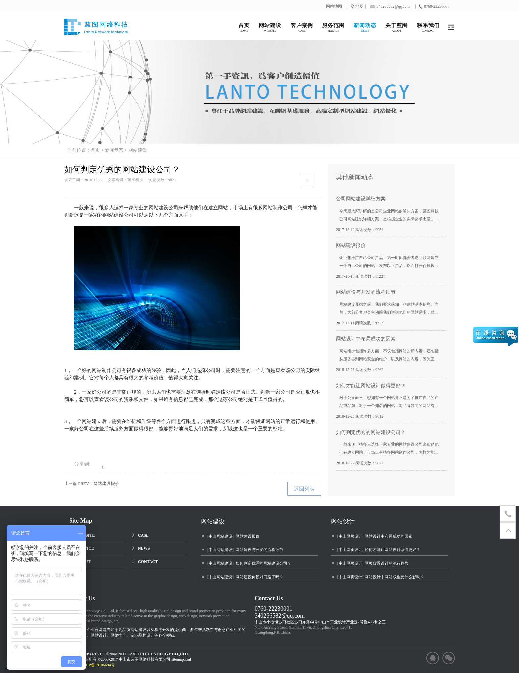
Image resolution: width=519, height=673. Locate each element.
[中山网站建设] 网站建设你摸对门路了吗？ (245, 577)
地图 (359, 6)
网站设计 (343, 521)
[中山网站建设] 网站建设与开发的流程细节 (245, 549)
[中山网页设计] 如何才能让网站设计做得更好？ (378, 549)
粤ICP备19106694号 (101, 665)
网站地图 (334, 6)
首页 (95, 150)
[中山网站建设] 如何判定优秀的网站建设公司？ (249, 563)
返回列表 (304, 489)
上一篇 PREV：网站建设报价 (91, 483)
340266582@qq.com (280, 615)
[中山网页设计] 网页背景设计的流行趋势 (372, 563)
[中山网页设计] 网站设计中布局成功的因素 (374, 536)
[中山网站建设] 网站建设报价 (233, 536)
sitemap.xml (181, 659)
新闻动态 (114, 150)
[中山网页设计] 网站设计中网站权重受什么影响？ (380, 577)
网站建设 (137, 150)
